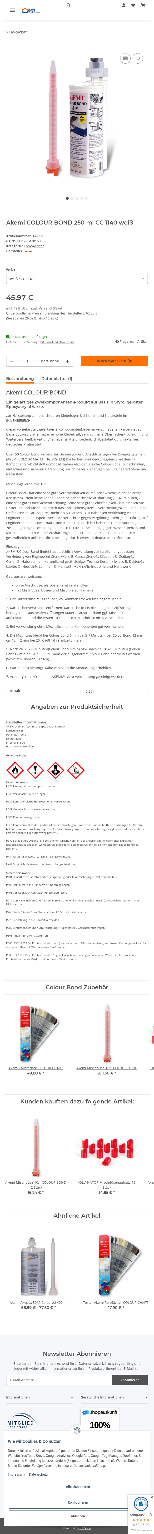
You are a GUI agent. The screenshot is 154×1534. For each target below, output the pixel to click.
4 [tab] (81, 198)
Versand (46, 308)
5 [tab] (86, 198)
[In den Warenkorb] (10, 44)
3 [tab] (76, 198)
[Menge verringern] (11, 361)
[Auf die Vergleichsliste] (125, 58)
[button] (87, 5)
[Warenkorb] (143, 5)
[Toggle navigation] (12, 10)
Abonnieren (129, 1380)
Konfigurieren (78, 1502)
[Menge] (27, 361)
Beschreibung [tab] (20, 378)
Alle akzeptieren (78, 1487)
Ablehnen (78, 1516)
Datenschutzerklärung (96, 1363)
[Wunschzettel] (133, 5)
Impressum (16, 1474)
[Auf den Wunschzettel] (138, 58)
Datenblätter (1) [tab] (56, 378)
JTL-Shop (85, 1528)
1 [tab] (67, 198)
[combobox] (77, 279)
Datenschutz (38, 1474)
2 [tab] (72, 198)
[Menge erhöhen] (67, 361)
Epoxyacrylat (34, 246)
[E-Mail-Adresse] (59, 1380)
